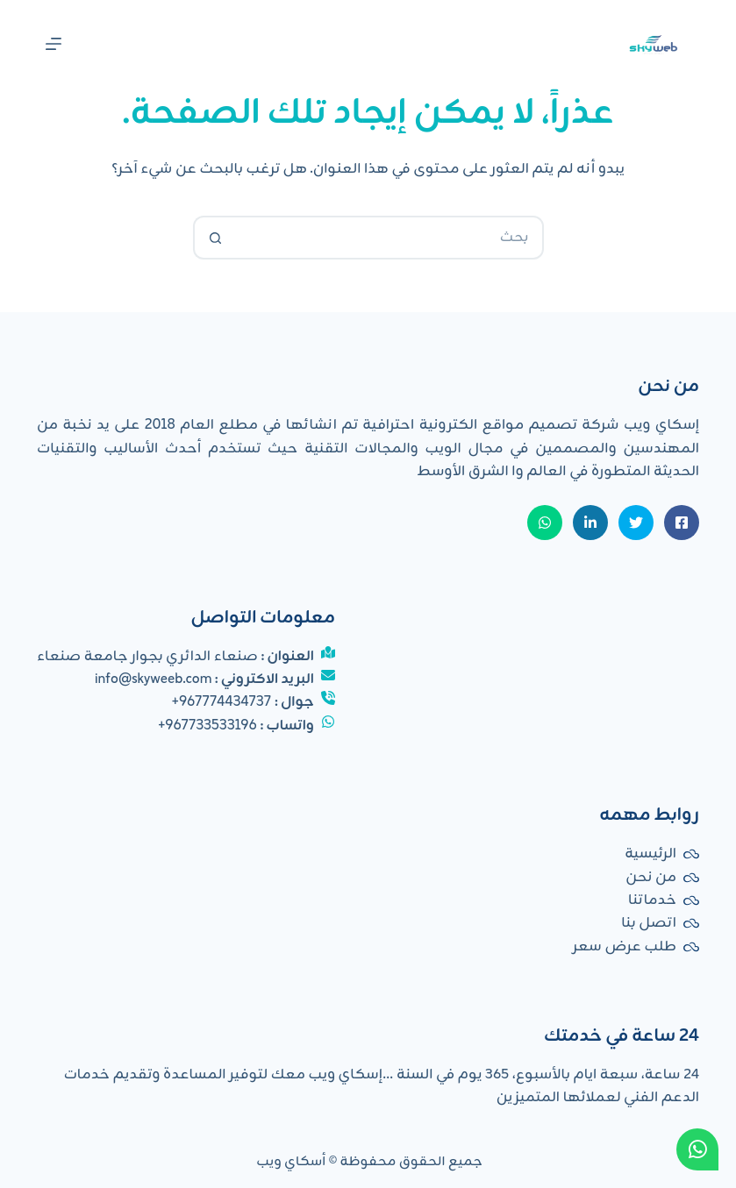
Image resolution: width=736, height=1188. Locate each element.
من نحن (650, 877)
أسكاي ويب (291, 1162)
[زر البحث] (215, 238)
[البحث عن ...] (390, 238)
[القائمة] (53, 44)
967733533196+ (207, 726)
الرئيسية (650, 854)
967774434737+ (221, 702)
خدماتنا (652, 900)
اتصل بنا (648, 923)
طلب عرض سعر (624, 946)
